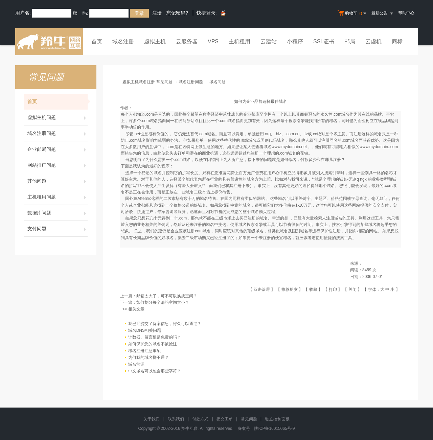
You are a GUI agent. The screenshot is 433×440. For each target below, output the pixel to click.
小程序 (295, 41)
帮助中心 (406, 12)
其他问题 (57, 181)
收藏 (313, 289)
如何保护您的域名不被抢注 (152, 344)
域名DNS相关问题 (144, 330)
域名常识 (136, 364)
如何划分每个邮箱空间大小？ (162, 302)
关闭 (352, 289)
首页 (96, 41)
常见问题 (249, 419)
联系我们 (176, 419)
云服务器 (187, 41)
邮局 (349, 41)
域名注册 (123, 41)
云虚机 (373, 41)
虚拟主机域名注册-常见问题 (147, 81)
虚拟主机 (155, 41)
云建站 (268, 41)
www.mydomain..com (379, 146)
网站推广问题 (57, 165)
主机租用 (239, 41)
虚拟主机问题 (57, 117)
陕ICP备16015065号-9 (274, 428)
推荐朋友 (289, 289)
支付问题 (57, 228)
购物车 (353, 13)
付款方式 (200, 419)
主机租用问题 (57, 197)
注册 (157, 13)
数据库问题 (57, 212)
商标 (397, 41)
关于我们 (151, 419)
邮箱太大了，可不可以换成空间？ (166, 296)
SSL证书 (323, 41)
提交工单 (224, 419)
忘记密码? (177, 13)
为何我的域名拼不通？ (148, 357)
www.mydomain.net (289, 146)
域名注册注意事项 (144, 350)
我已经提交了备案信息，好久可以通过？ (164, 323)
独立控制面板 (277, 419)
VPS (213, 41)
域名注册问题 (57, 133)
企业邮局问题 (57, 149)
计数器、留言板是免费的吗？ (154, 337)
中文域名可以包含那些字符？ (154, 371)
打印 (333, 289)
